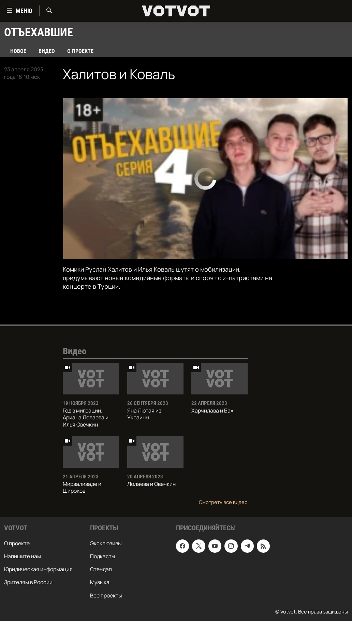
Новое (18, 51)
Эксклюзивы (106, 543)
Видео (47, 51)
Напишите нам (22, 556)
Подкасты (102, 556)
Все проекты (106, 595)
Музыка (99, 582)
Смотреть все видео (223, 502)
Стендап (101, 569)
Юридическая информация (38, 569)
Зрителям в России (28, 582)
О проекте (80, 51)
